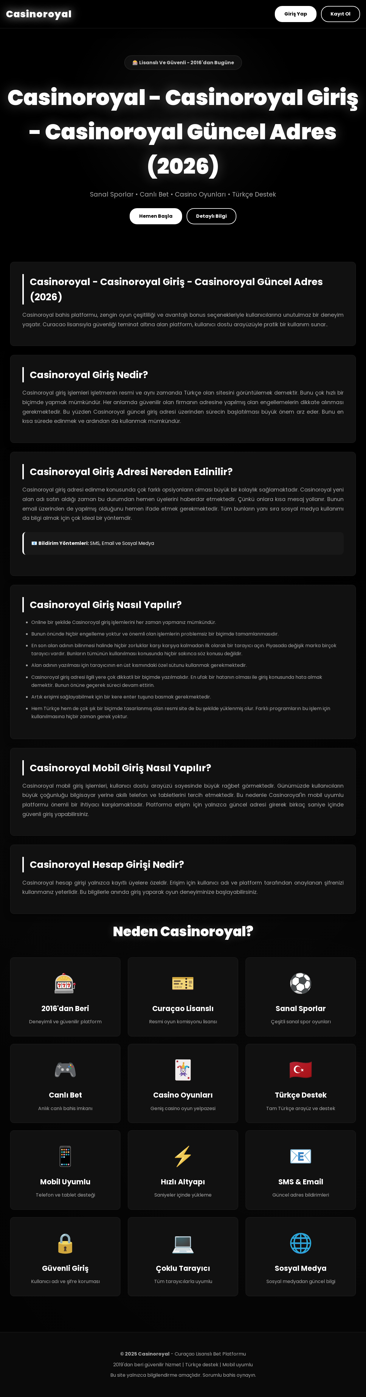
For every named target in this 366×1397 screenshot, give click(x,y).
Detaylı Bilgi (211, 216)
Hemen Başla (156, 216)
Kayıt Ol (341, 13)
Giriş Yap (295, 13)
